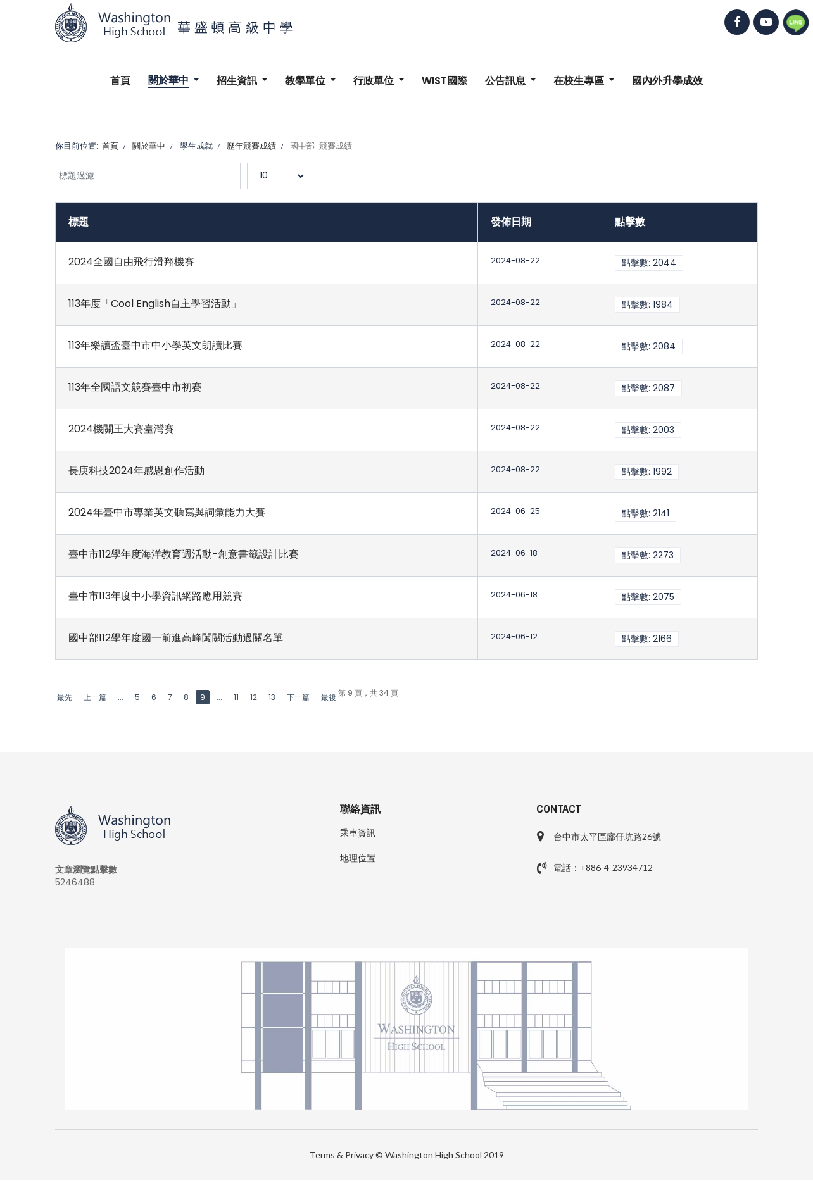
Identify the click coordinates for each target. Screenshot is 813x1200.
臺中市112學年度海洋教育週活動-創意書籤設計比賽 (183, 554)
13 (271, 697)
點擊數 (630, 222)
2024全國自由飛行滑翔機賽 (131, 261)
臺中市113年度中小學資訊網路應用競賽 (155, 596)
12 (253, 697)
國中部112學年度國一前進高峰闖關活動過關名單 (175, 637)
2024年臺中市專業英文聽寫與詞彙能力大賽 (166, 512)
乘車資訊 (357, 833)
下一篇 (298, 697)
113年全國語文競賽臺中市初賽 (135, 387)
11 (236, 697)
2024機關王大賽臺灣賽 (121, 429)
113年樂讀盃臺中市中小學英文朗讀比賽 (155, 345)
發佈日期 (511, 222)
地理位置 (357, 858)
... (120, 697)
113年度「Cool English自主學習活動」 (154, 303)
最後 (328, 697)
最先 (64, 697)
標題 (78, 222)
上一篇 (95, 697)
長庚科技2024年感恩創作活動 (136, 470)
